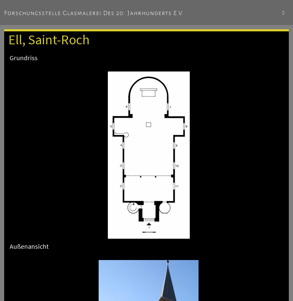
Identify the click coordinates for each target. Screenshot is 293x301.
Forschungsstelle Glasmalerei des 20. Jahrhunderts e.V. (94, 13)
